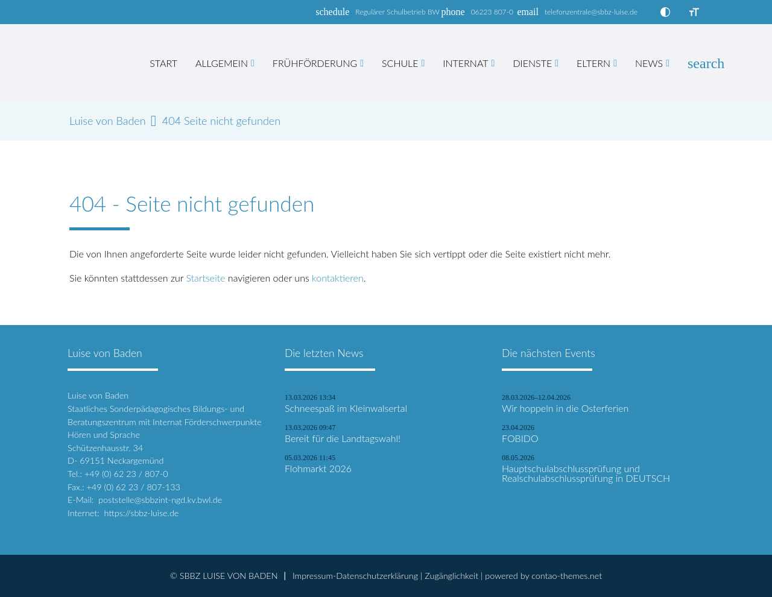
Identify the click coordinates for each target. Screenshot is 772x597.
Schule (400, 63)
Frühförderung (315, 63)
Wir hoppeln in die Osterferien (565, 408)
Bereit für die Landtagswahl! (342, 438)
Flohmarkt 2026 (318, 468)
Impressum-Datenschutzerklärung (355, 575)
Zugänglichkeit (451, 575)
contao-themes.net (566, 575)
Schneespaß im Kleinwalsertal (346, 408)
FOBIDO (520, 438)
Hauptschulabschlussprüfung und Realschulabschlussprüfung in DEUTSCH (586, 473)
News (649, 63)
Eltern (593, 63)
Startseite (205, 277)
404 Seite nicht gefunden (221, 121)
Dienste (532, 63)
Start (163, 63)
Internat (465, 63)
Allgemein (221, 63)
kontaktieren (338, 277)
